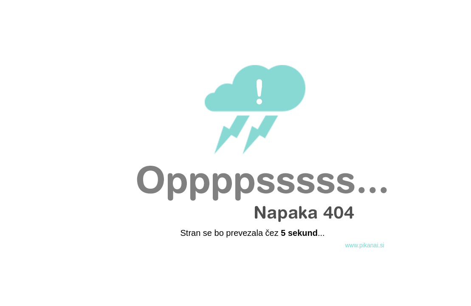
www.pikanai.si (364, 245)
